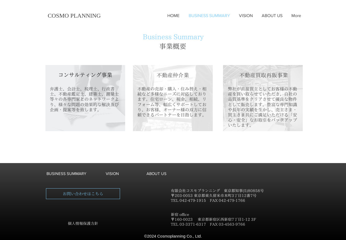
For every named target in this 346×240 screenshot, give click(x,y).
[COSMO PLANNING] (74, 15)
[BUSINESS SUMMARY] (66, 173)
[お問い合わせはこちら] (83, 193)
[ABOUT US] (156, 173)
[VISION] (112, 173)
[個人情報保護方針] (83, 223)
